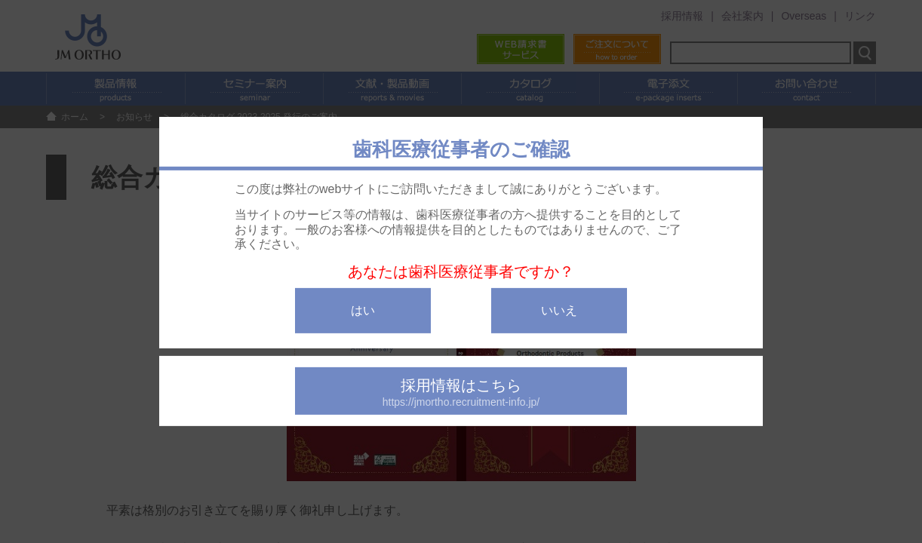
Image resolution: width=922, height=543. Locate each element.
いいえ (559, 310)
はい (363, 310)
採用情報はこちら (461, 392)
